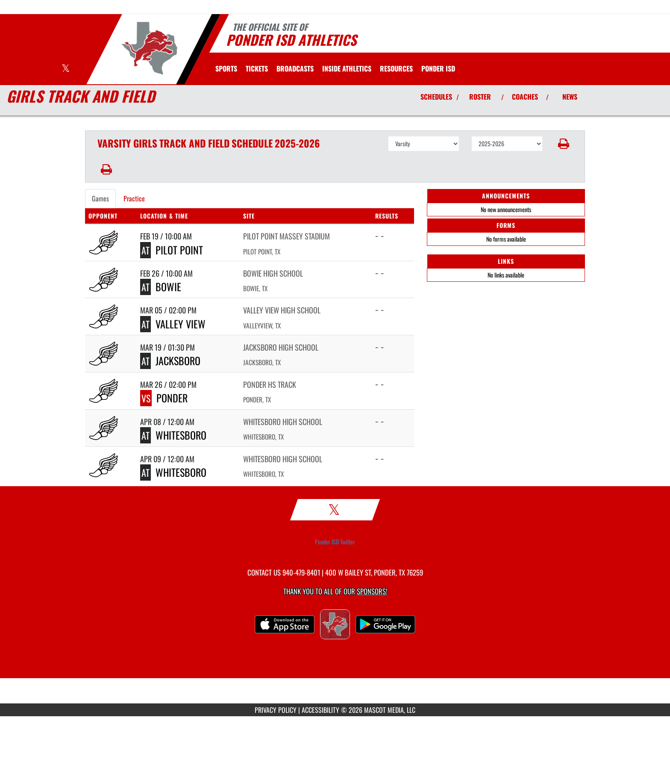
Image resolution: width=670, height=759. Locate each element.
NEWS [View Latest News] (569, 96)
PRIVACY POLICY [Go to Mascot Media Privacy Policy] (276, 710)
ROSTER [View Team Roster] (480, 96)
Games (100, 198)
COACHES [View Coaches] (525, 96)
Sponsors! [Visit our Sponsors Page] (372, 591)
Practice (134, 198)
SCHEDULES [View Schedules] (436, 96)
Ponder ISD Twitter (335, 542)
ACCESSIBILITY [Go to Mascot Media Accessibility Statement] (320, 710)
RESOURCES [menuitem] (396, 68)
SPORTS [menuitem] (226, 68)
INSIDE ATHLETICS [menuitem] (346, 68)
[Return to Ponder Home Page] (149, 48)
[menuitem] (256, 68)
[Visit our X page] (66, 69)
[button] (563, 144)
